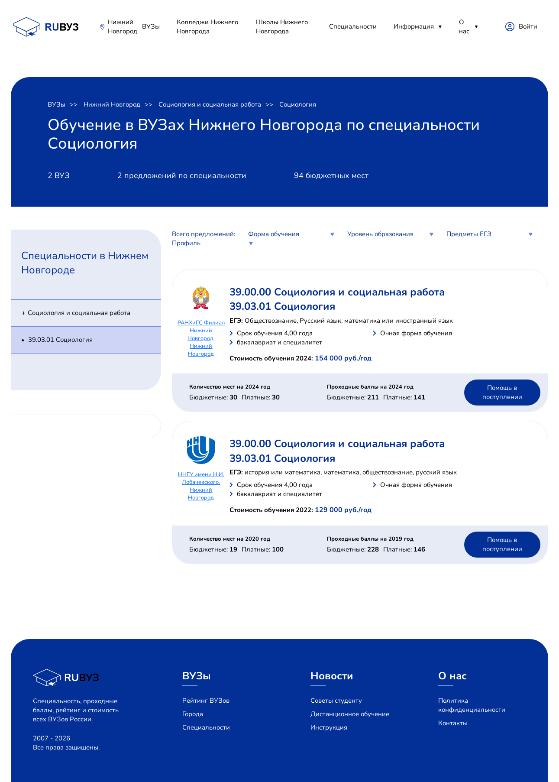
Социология (297, 104)
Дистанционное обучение (349, 714)
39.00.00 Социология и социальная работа (337, 292)
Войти (528, 26)
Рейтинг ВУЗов (205, 700)
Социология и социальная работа (209, 104)
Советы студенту (336, 700)
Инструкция (328, 727)
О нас (464, 27)
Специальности (353, 26)
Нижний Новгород (122, 27)
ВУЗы (151, 26)
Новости (331, 676)
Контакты (453, 723)
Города (192, 714)
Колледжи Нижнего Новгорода (207, 27)
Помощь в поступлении (502, 392)
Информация (414, 26)
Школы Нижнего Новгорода (282, 27)
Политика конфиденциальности (471, 705)
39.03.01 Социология (60, 339)
